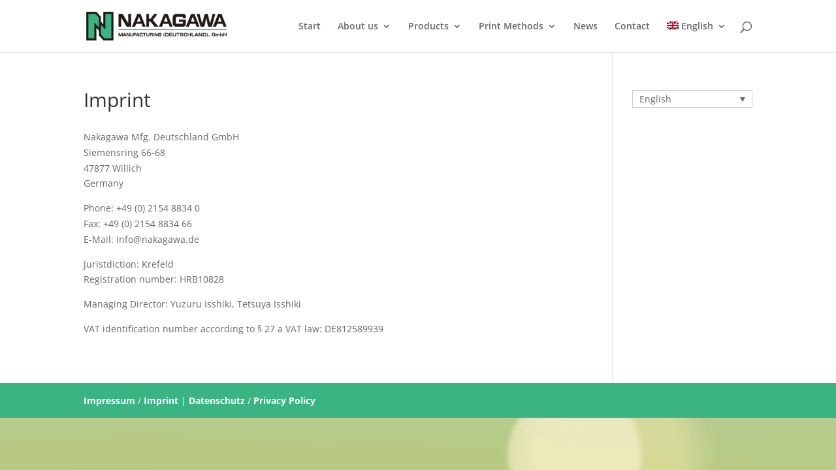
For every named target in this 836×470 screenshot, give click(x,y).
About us (358, 27)
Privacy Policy (284, 400)
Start (309, 27)
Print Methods (511, 27)
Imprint (161, 400)
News (585, 27)
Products (428, 27)
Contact (632, 27)
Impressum (109, 400)
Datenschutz (217, 400)
